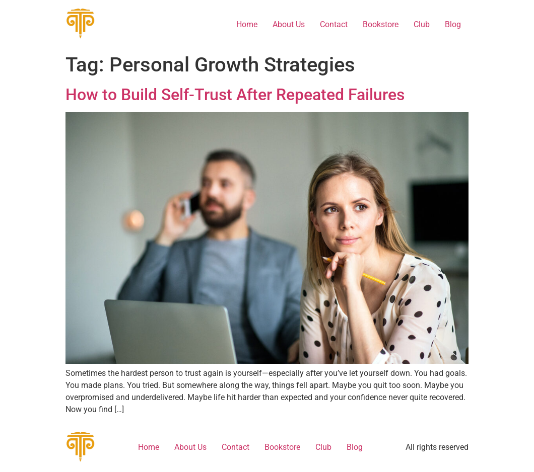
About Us (289, 24)
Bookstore (380, 24)
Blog (453, 24)
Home (246, 24)
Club (422, 24)
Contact (334, 24)
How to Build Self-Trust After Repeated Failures (235, 94)
